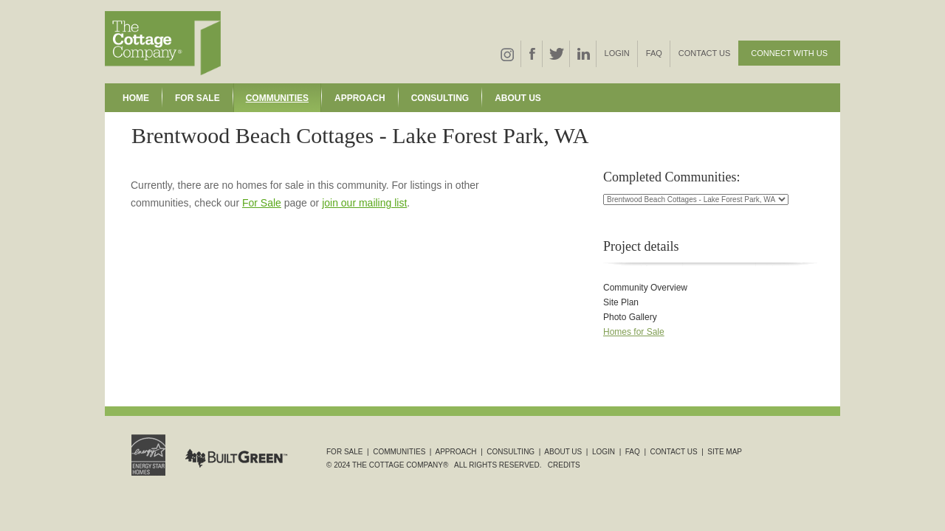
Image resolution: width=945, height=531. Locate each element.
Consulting (440, 98)
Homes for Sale (633, 332)
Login (617, 53)
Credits (564, 465)
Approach (359, 98)
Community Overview (645, 287)
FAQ (654, 53)
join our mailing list (364, 203)
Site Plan (621, 302)
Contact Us (704, 53)
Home (136, 98)
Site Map (724, 452)
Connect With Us (789, 53)
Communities (277, 98)
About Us (518, 98)
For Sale (197, 98)
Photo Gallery (630, 317)
